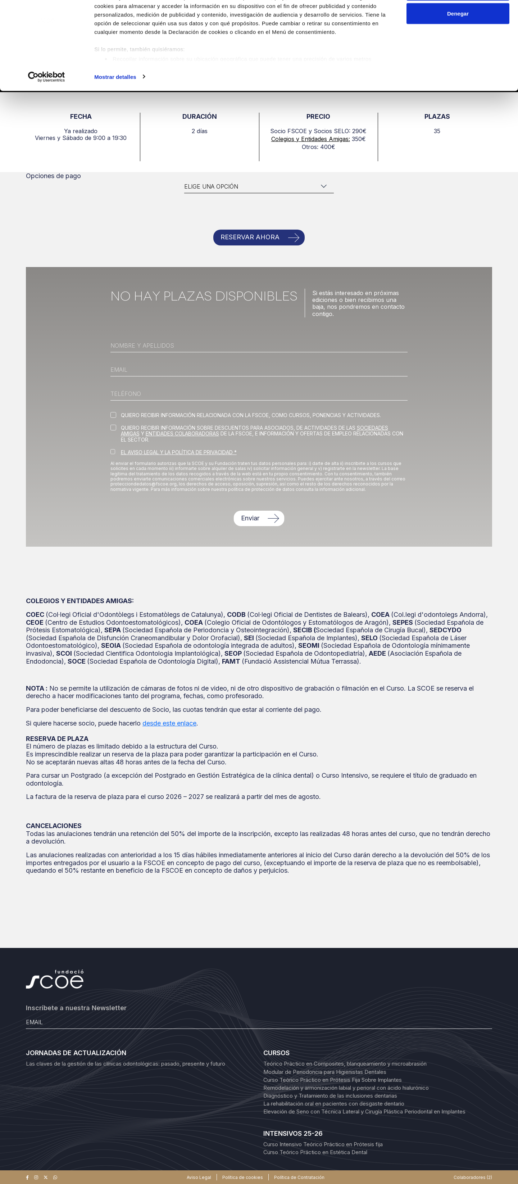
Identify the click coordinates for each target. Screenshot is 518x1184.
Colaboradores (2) (473, 1177)
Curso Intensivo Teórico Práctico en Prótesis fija (323, 1144)
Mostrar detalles (115, 106)
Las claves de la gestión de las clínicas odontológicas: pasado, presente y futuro (125, 1063)
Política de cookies (242, 1177)
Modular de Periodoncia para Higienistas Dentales (324, 1071)
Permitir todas (458, 19)
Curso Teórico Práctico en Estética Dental (315, 1152)
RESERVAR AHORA (250, 237)
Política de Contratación (299, 1177)
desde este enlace (169, 723)
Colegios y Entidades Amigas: (310, 139)
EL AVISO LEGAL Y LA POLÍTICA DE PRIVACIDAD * (179, 452)
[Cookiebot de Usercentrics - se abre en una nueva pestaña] (46, 105)
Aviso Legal (199, 1177)
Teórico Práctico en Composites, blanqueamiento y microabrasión (345, 1063)
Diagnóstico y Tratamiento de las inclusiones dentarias (330, 1095)
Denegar (458, 43)
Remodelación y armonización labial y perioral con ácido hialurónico (346, 1087)
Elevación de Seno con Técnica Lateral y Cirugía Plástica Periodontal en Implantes (364, 1111)
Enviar (250, 518)
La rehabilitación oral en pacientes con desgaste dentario (333, 1103)
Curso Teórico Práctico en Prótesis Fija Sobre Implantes (332, 1079)
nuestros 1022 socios (152, 26)
